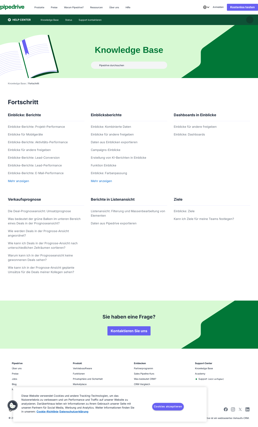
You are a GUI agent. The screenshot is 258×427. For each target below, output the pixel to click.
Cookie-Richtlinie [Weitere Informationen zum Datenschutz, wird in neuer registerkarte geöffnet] (48, 411)
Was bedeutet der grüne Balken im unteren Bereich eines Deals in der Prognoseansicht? (44, 221)
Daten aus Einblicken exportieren (114, 142)
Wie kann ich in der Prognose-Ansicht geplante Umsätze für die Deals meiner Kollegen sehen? (41, 270)
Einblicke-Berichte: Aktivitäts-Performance (38, 142)
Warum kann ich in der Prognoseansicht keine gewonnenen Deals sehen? (40, 258)
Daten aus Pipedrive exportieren (114, 223)
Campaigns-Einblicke (105, 150)
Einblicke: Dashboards (189, 134)
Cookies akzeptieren (168, 406)
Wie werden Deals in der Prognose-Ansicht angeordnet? (38, 233)
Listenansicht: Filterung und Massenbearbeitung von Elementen (128, 213)
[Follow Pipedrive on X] (240, 410)
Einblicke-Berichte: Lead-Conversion (34, 157)
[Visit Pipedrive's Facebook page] (226, 410)
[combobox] (198, 7)
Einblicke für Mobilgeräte (25, 134)
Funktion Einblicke (103, 165)
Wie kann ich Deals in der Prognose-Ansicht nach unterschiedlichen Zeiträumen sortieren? (43, 245)
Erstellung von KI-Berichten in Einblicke (118, 157)
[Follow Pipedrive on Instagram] (233, 410)
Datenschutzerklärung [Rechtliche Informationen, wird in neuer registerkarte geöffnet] (73, 411)
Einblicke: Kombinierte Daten (111, 126)
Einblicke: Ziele (184, 211)
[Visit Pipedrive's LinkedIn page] (247, 409)
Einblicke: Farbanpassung (109, 173)
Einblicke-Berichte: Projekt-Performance (36, 126)
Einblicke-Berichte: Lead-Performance (35, 165)
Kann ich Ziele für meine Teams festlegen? (204, 219)
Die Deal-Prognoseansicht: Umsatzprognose (39, 211)
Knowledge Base (17, 83)
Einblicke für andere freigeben (29, 150)
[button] (12, 405)
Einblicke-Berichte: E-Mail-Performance (36, 173)
